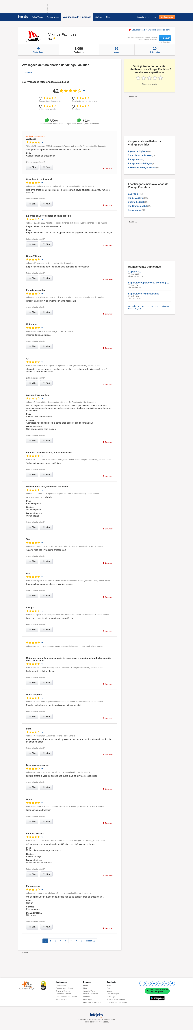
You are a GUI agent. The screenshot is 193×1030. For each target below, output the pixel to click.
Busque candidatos (90, 994)
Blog (108, 17)
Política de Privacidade (92, 1002)
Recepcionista (135, 159)
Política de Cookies (63, 994)
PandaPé (86, 997)
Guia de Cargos (113, 994)
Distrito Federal (136, 202)
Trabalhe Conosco (63, 991)
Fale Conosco (61, 999)
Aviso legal (87, 999)
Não (46, 167)
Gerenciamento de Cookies (66, 997)
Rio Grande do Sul (137, 206)
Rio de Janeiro (135, 198)
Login (154, 17)
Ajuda (85, 985)
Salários (98, 17)
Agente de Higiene (137, 151)
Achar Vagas (37, 17)
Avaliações (79, 50)
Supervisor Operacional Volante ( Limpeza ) (149, 282)
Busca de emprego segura (117, 1002)
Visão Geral (38, 50)
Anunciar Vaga (143, 17)
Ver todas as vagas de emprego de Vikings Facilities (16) (148, 307)
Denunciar (107, 169)
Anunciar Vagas (89, 991)
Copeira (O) (134, 271)
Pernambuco (134, 210)
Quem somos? (62, 985)
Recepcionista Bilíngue (140, 163)
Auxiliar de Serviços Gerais (142, 167)
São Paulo (133, 194)
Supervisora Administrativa (143, 293)
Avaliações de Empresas (77, 17)
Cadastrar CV (167, 17)
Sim (32, 167)
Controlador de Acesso (139, 155)
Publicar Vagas (53, 17)
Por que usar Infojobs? (65, 988)
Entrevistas (155, 50)
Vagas (116, 50)
